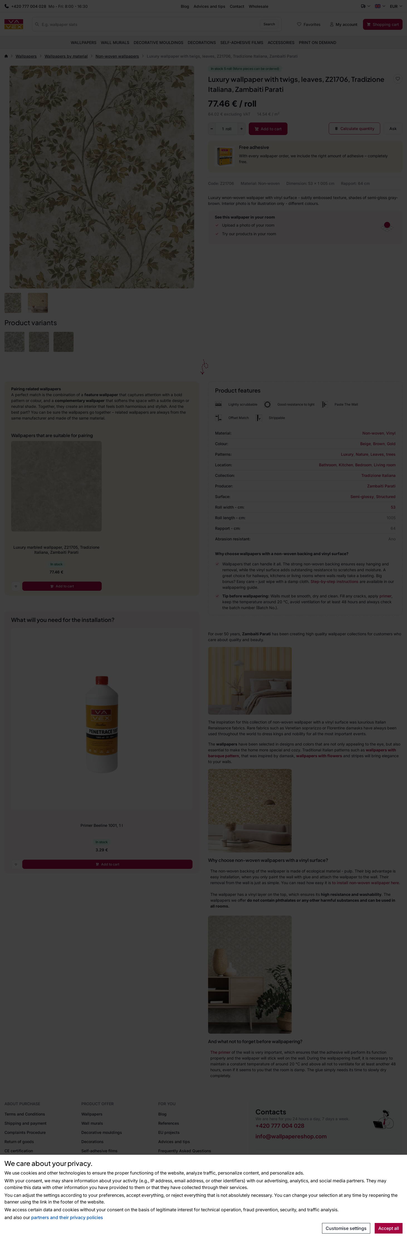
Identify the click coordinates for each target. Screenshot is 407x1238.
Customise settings (346, 1228)
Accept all (388, 1228)
